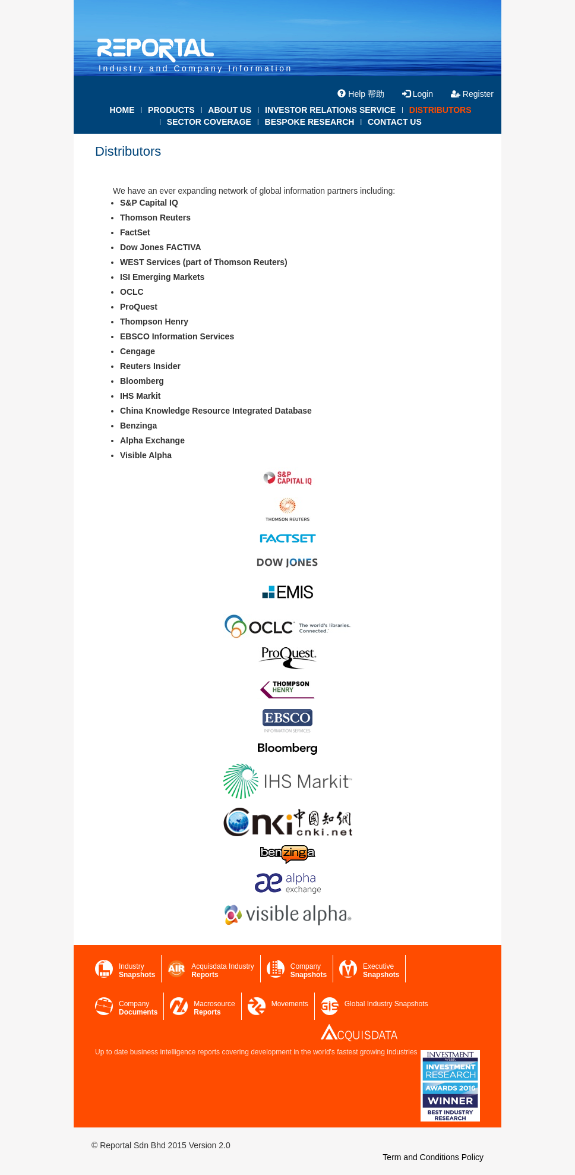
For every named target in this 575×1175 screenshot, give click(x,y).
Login (417, 94)
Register (472, 94)
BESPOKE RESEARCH (310, 122)
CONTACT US (395, 122)
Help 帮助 (360, 94)
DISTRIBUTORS (440, 110)
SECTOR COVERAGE (209, 122)
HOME (121, 110)
